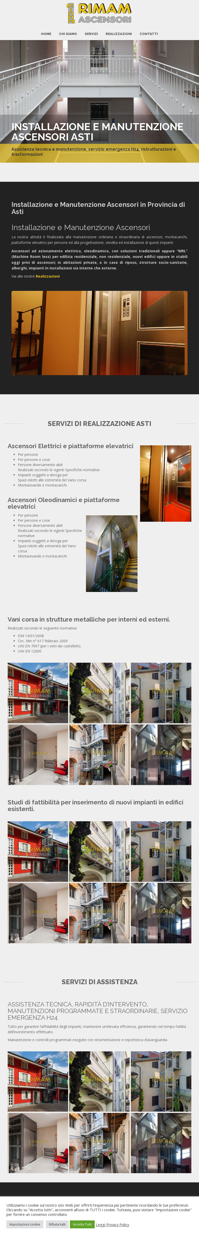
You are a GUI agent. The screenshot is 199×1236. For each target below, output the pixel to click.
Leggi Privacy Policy (112, 1224)
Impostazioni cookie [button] (24, 1224)
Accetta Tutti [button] (82, 1224)
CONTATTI (149, 30)
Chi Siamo (68, 30)
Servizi (91, 30)
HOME (46, 30)
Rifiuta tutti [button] (57, 1224)
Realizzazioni (119, 30)
